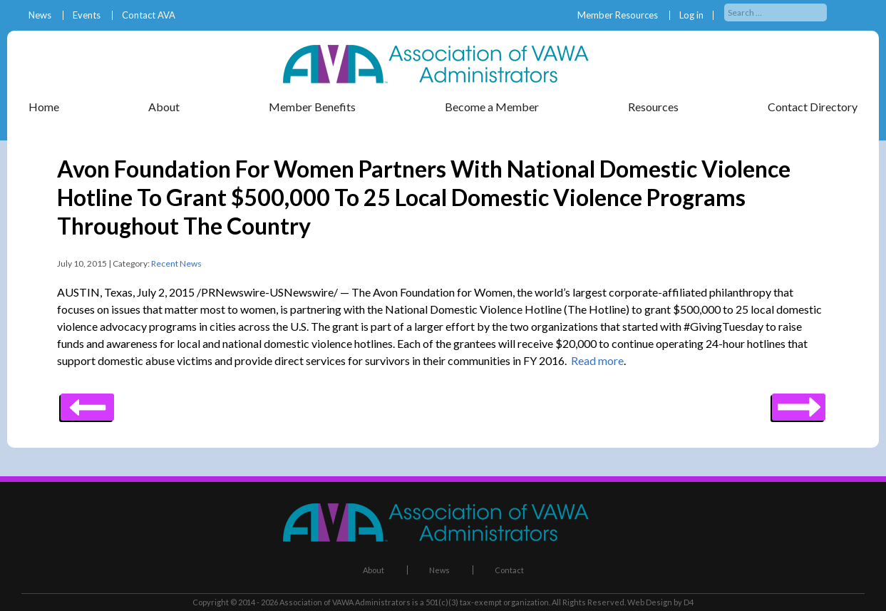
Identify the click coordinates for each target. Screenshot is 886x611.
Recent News (176, 263)
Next (87, 402)
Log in (691, 15)
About (164, 106)
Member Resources (617, 15)
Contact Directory (812, 106)
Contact (509, 570)
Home (44, 106)
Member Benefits (312, 106)
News (40, 15)
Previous (798, 402)
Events (87, 15)
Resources (653, 106)
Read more (597, 360)
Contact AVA (148, 15)
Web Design (649, 602)
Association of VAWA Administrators (345, 602)
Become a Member (492, 106)
